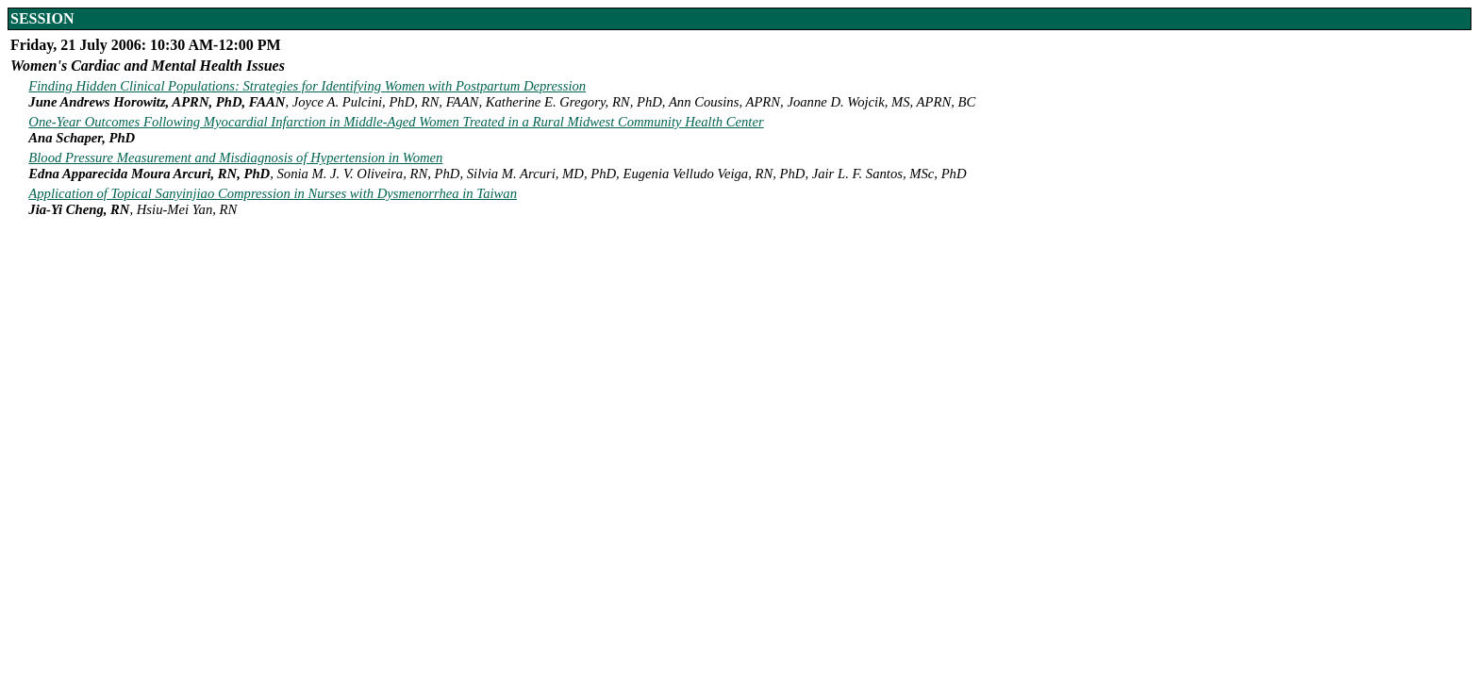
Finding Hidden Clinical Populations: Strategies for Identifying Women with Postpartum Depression (307, 85)
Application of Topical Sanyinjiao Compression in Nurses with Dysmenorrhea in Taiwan (272, 193)
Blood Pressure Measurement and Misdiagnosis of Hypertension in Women (235, 157)
